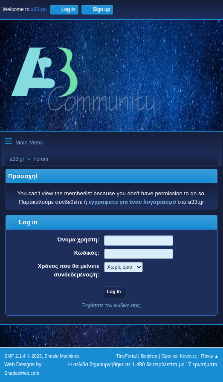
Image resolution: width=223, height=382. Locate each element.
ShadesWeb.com (21, 373)
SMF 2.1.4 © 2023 (23, 355)
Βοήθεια (149, 355)
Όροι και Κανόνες (179, 355)
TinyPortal (126, 355)
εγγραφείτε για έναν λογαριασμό (132, 202)
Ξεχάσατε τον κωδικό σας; (111, 306)
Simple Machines (61, 355)
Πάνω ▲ (210, 355)
